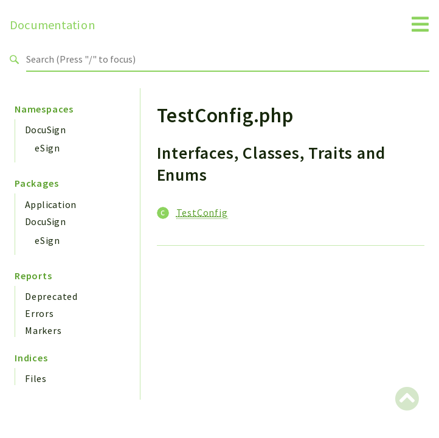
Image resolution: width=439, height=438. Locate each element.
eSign (47, 148)
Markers (43, 330)
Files (36, 378)
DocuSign (45, 129)
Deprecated (51, 296)
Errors (39, 313)
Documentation (52, 25)
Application (50, 204)
